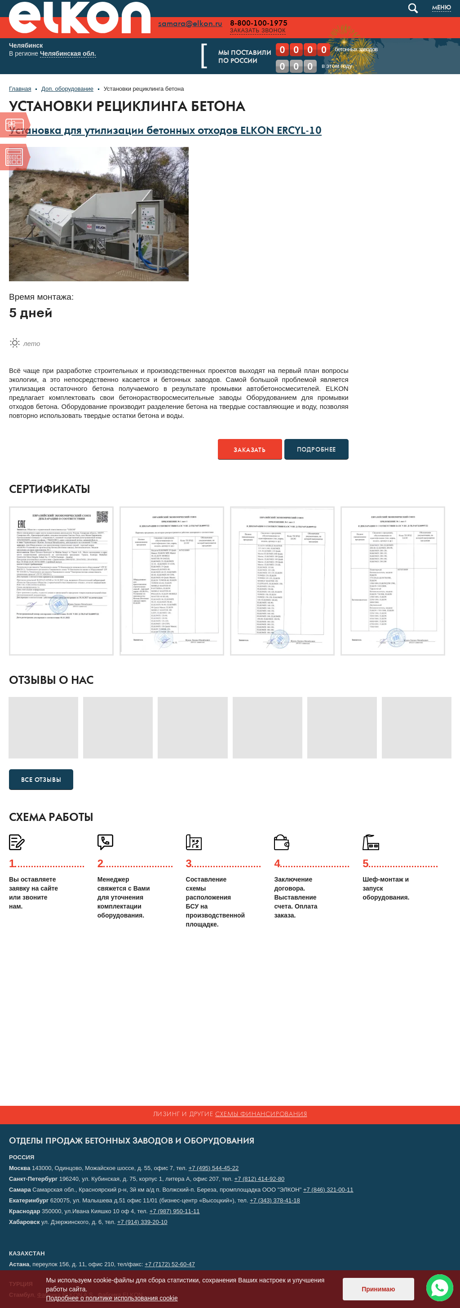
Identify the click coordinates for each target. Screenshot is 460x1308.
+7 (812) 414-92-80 (259, 1178)
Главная (20, 90)
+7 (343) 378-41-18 (275, 1200)
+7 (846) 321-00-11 (328, 1189)
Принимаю (378, 1289)
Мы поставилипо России (252, 57)
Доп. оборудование (67, 90)
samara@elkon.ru (190, 23)
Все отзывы (41, 781)
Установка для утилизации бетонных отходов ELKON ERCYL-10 (165, 134)
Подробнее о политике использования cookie (111, 1298)
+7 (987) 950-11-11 (175, 1211)
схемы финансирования (261, 1114)
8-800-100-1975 (259, 23)
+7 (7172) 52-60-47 (170, 1264)
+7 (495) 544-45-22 (214, 1168)
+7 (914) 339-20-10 (142, 1222)
